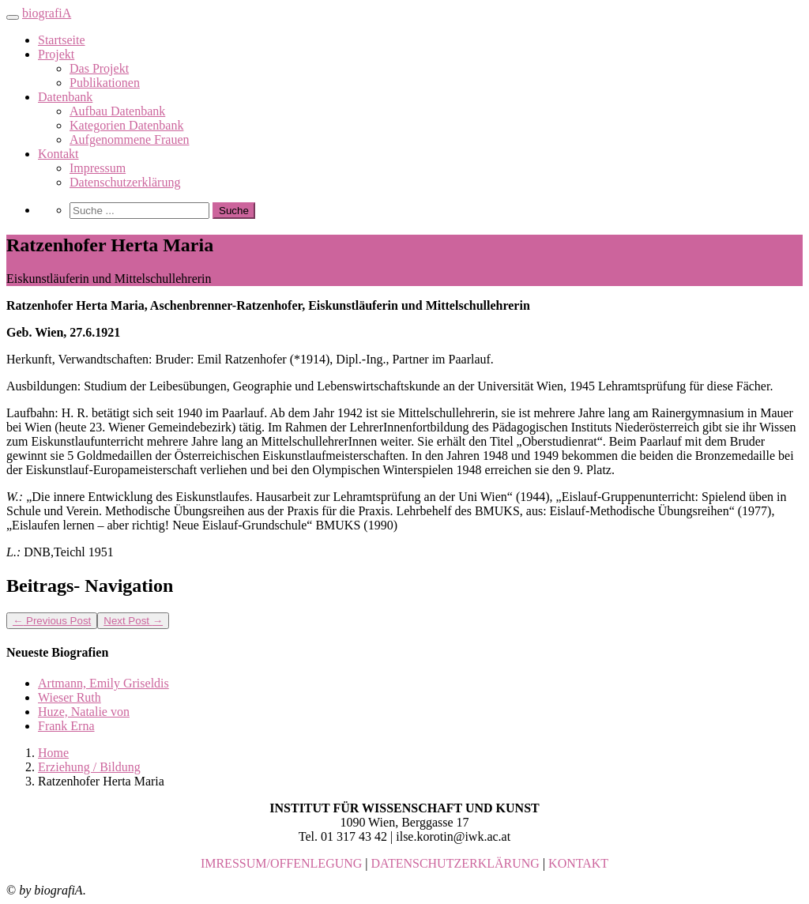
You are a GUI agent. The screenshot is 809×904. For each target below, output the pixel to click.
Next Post (133, 621)
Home (53, 752)
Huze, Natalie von (84, 711)
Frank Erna (66, 726)
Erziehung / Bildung (89, 767)
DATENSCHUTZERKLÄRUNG (455, 863)
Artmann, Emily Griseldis (103, 683)
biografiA (46, 13)
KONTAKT (578, 863)
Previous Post (52, 621)
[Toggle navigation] (12, 17)
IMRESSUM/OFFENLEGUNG (281, 863)
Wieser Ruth (69, 697)
